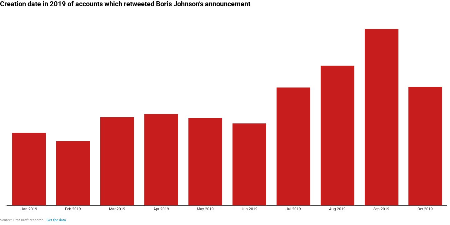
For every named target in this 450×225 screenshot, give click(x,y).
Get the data (56, 220)
